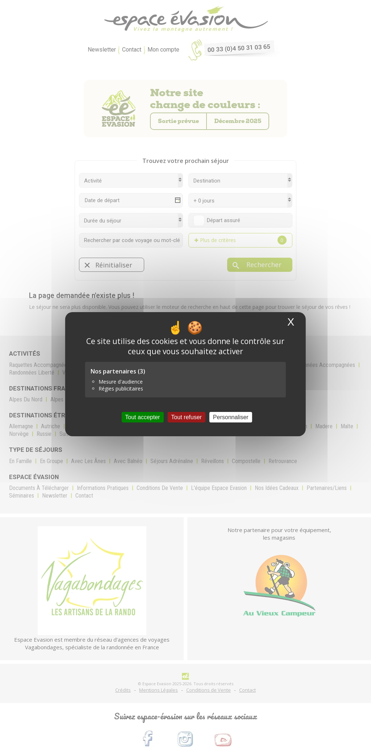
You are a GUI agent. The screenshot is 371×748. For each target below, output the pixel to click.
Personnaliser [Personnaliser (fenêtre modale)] (231, 417)
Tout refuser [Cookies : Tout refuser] (186, 417)
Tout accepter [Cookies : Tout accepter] (142, 417)
